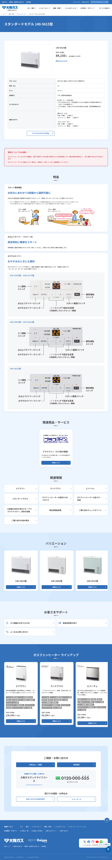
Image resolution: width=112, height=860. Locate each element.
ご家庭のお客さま (17, 846)
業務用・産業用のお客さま (16, 2)
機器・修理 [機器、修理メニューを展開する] (57, 8)
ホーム (4, 14)
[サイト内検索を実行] (106, 2)
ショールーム (76, 2)
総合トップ (7, 846)
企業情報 (28, 2)
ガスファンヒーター (21, 14)
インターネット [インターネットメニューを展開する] (44, 8)
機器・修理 (11, 14)
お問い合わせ (85, 2)
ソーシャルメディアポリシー (33, 857)
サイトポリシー (20, 857)
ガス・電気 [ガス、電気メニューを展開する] (31, 8)
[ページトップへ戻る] (106, 820)
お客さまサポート (51, 831)
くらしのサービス (59, 827)
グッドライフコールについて (33, 784)
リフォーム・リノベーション (77, 827)
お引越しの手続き (37, 831)
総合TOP (4, 2)
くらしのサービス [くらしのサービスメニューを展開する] (71, 8)
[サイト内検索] (99, 2)
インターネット (36, 827)
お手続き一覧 (24, 831)
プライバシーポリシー (9, 857)
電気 (27, 827)
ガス (21, 827)
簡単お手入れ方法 (61, 61)
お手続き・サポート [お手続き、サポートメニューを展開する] (87, 8)
